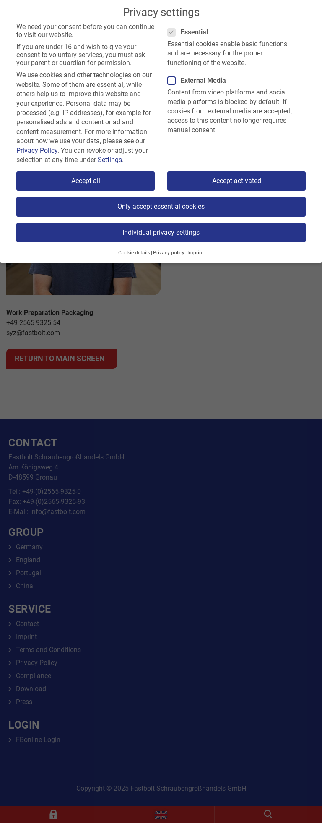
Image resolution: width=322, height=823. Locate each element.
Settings (110, 160)
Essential (190, 32)
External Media (199, 80)
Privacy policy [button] (168, 253)
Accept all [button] (85, 181)
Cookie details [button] (134, 253)
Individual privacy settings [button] (161, 232)
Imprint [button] (195, 253)
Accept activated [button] (236, 181)
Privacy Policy (36, 151)
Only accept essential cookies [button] (161, 206)
